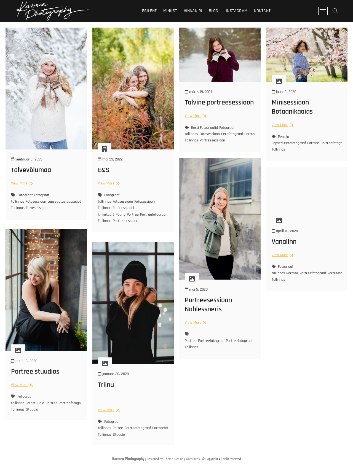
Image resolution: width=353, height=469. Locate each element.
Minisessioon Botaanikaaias (292, 107)
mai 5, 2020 (196, 289)
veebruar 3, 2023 (26, 159)
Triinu (106, 408)
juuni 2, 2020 (284, 91)
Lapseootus (56, 201)
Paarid (120, 214)
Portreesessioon (125, 220)
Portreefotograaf (211, 340)
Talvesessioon (36, 207)
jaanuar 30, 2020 (113, 398)
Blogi (214, 11)
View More (21, 183)
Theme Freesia (173, 459)
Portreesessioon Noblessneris (208, 305)
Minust (170, 11)
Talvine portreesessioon (219, 102)
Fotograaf (25, 195)
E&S (103, 170)
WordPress (193, 459)
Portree (133, 214)
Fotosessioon (36, 201)
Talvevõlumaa (31, 170)
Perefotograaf (232, 134)
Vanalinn (284, 241)
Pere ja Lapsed (280, 140)
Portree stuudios (35, 394)
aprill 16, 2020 (285, 231)
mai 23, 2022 (110, 159)
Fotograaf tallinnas (108, 198)
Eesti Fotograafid (204, 127)
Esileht (149, 11)
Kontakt (262, 11)
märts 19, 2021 (198, 91)
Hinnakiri (193, 11)
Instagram (236, 11)
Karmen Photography (128, 459)
